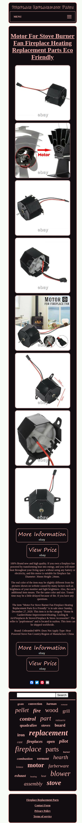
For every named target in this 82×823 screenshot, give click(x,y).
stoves (45, 725)
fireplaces (34, 741)
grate (20, 704)
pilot (63, 741)
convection (35, 704)
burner (66, 752)
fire (37, 710)
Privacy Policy (43, 810)
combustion (25, 758)
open (51, 741)
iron (20, 735)
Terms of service (42, 816)
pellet (22, 710)
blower (61, 774)
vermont (43, 758)
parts (52, 749)
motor (36, 765)
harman (52, 704)
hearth (60, 757)
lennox (19, 767)
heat (43, 776)
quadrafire (28, 725)
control (28, 719)
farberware (58, 766)
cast (19, 742)
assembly (33, 784)
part (45, 718)
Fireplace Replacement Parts (42, 799)
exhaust (20, 776)
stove (54, 783)
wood (51, 710)
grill (66, 711)
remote (64, 704)
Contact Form (42, 805)
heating (33, 776)
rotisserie (60, 720)
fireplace (28, 749)
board (60, 725)
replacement (48, 733)
